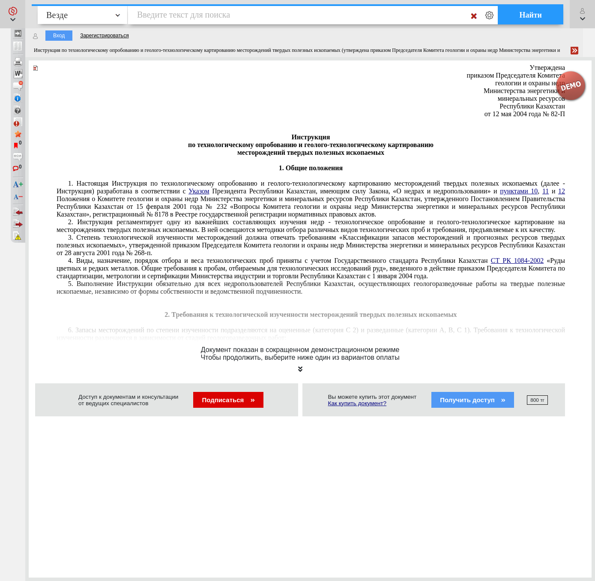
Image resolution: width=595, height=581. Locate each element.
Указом (198, 191)
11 (545, 191)
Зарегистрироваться (104, 36)
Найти (530, 15)
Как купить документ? (357, 403)
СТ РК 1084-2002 (517, 260)
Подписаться (228, 399)
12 (561, 191)
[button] (12, 14)
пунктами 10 (519, 191)
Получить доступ (472, 399)
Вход (59, 36)
